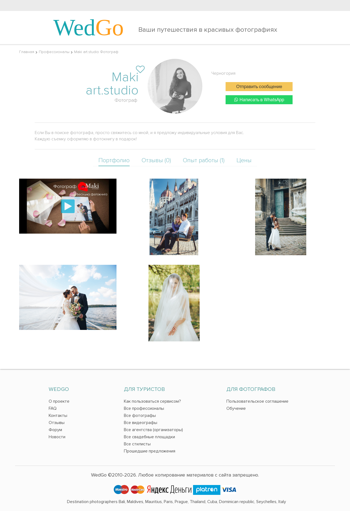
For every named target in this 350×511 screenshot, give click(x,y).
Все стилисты (137, 444)
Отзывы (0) (156, 160)
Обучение (236, 408)
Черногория (223, 73)
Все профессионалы (144, 408)
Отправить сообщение (259, 87)
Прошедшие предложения (149, 451)
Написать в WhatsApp (259, 99)
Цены (244, 160)
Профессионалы (54, 52)
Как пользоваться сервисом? (152, 401)
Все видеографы (140, 422)
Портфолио (114, 160)
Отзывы (57, 422)
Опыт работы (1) (203, 160)
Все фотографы (140, 415)
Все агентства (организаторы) (153, 429)
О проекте (59, 401)
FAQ (53, 408)
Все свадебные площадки (149, 437)
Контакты (58, 415)
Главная (26, 52)
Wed (88, 27)
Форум (55, 429)
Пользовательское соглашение (257, 401)
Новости (57, 437)
